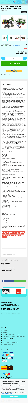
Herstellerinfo (8, 254)
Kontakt (5, 332)
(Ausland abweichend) (16, 45)
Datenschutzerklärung (6, 393)
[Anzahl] (14, 58)
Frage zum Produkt (7, 74)
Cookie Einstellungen (8, 344)
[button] (3, 58)
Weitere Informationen (14, 400)
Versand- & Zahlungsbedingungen (11, 334)
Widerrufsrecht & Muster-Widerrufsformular (14, 336)
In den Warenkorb (12, 63)
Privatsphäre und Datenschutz (10, 342)
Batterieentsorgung (8, 338)
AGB (4, 340)
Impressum (5, 330)
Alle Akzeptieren (14, 396)
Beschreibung (8, 84)
